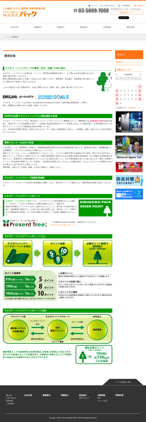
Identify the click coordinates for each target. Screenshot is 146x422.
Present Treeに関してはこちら (63, 225)
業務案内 (38, 27)
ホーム (8, 37)
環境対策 (130, 27)
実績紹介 (61, 27)
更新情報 (9, 401)
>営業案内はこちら (134, 108)
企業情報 (107, 27)
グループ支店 (102, 401)
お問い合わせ (11, 398)
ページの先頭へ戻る (123, 382)
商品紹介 (84, 27)
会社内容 (14, 27)
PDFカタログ (84, 398)
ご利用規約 (10, 404)
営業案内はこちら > (126, 13)
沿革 (99, 398)
